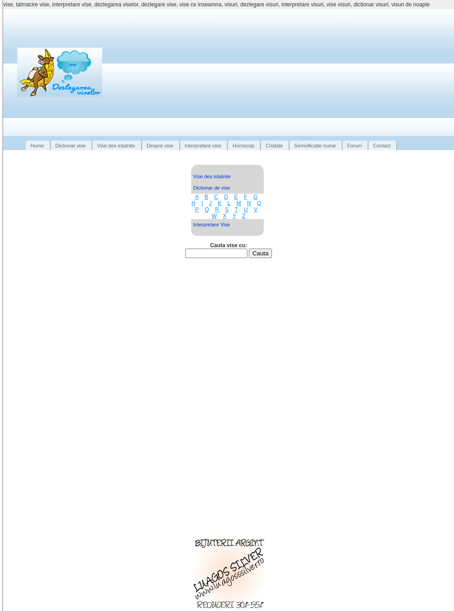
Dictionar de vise (211, 188)
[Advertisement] (285, 72)
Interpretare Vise (211, 224)
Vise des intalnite (212, 176)
